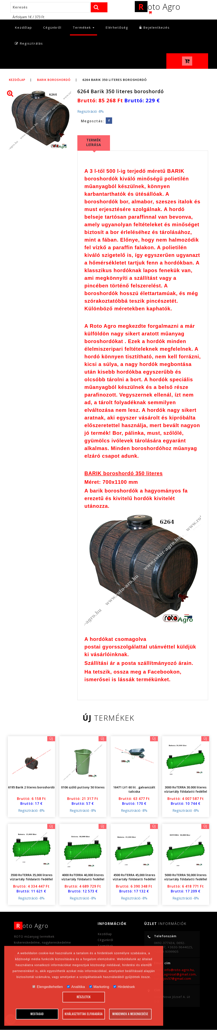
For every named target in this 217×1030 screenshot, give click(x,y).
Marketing (99, 987)
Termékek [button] (83, 27)
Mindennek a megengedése (130, 1014)
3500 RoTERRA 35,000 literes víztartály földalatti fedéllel (31, 877)
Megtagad (37, 1014)
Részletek (84, 997)
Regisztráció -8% (90, 111)
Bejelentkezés (154, 27)
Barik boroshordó (55, 80)
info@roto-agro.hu (179, 970)
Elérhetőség (117, 27)
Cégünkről (52, 27)
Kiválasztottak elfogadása (84, 1014)
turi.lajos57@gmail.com (172, 979)
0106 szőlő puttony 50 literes (82, 787)
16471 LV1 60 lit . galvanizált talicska (134, 789)
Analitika (76, 987)
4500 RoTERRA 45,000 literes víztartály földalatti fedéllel (134, 877)
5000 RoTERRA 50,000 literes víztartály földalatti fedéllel (185, 877)
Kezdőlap (25, 27)
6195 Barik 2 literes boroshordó (31, 787)
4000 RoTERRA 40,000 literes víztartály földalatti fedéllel (82, 877)
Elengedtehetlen (47, 987)
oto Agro (157, 7)
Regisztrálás (29, 43)
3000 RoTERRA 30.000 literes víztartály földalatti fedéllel (185, 789)
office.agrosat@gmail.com (175, 974)
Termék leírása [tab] (93, 143)
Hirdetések (124, 987)
